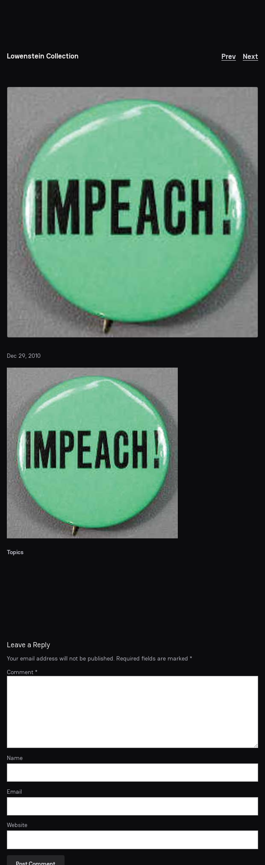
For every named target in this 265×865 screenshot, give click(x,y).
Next (250, 56)
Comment (22, 672)
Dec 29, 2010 (24, 355)
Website (17, 825)
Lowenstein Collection (43, 56)
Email (14, 791)
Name (15, 758)
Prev (228, 56)
